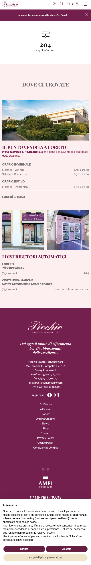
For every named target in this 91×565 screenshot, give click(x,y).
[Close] (86, 15)
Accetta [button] (67, 548)
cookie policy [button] (29, 521)
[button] (62, 4)
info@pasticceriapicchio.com (46, 382)
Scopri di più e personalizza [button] (45, 557)
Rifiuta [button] (24, 548)
